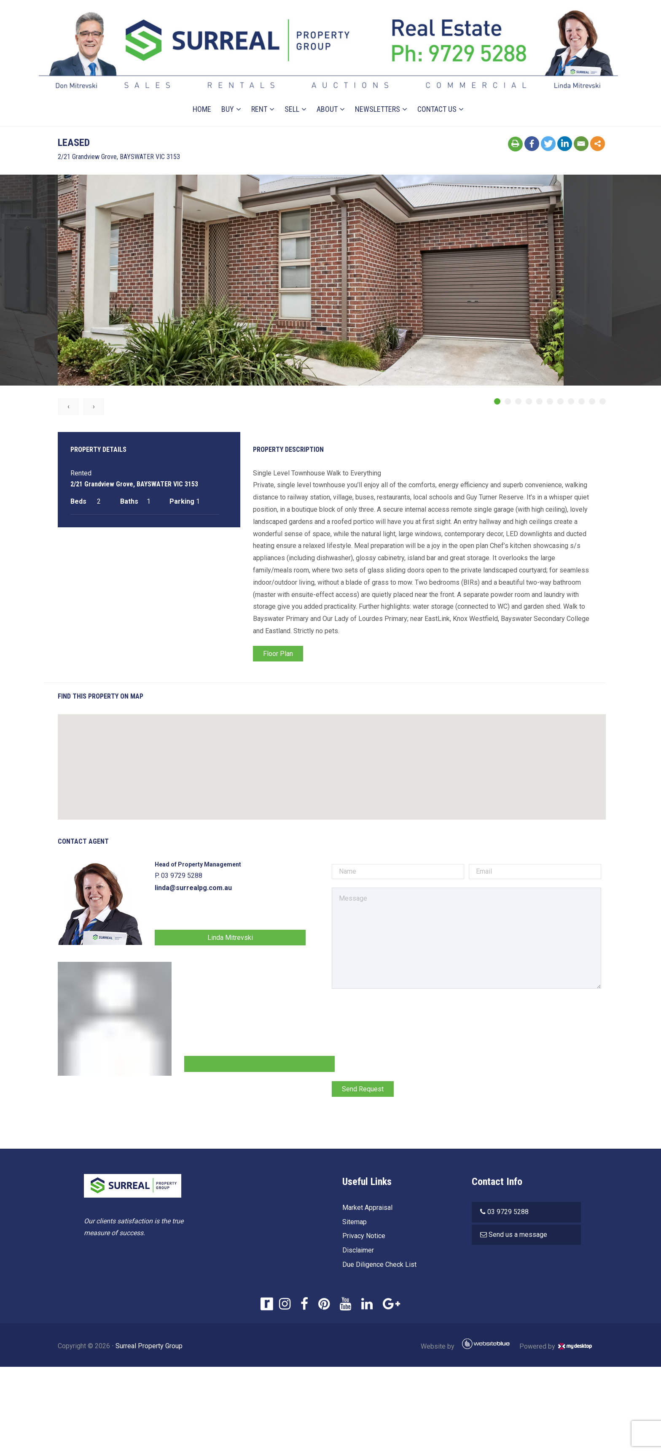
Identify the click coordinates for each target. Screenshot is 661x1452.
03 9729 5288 (508, 1213)
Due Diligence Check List (378, 1266)
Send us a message (518, 1235)
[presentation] (394, 1015)
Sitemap (353, 1223)
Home (202, 98)
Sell (292, 98)
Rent (260, 98)
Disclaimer (356, 1251)
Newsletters (377, 98)
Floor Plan (284, 655)
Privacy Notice (362, 1237)
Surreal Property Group (168, 1347)
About (327, 98)
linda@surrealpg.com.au (213, 889)
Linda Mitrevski (244, 939)
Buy (228, 98)
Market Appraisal (366, 1209)
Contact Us (437, 98)
